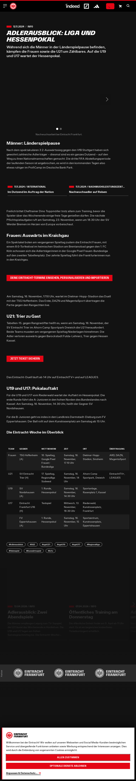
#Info (50, 551)
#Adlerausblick (16, 544)
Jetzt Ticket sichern (25, 358)
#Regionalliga (93, 544)
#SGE (32, 544)
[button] (128, 5)
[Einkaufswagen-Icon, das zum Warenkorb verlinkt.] (120, 6)
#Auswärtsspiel (33, 551)
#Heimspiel (14, 551)
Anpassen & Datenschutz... (22, 773)
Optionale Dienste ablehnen (68, 765)
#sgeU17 (76, 544)
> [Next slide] (105, 99)
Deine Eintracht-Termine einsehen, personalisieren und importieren (59, 277)
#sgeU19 (61, 544)
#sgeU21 (46, 544)
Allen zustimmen (68, 757)
